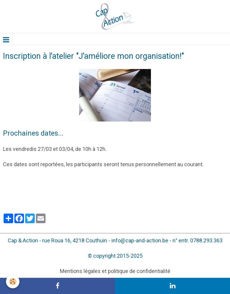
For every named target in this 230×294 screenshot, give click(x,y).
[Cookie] (12, 281)
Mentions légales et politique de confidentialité (115, 271)
